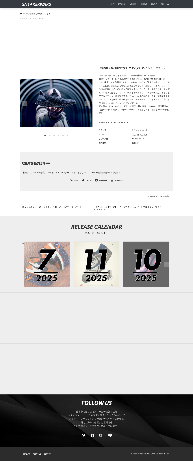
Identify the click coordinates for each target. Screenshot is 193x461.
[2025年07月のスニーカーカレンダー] (47, 264)
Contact (47, 454)
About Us (37, 454)
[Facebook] (92, 435)
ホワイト (143, 134)
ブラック (135, 134)
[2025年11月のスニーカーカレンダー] (96, 264)
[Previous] (56, 207)
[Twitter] (84, 435)
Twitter (87, 180)
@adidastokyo (128, 109)
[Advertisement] (96, 44)
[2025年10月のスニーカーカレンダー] (146, 264)
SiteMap (26, 454)
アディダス (136, 130)
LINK (75, 180)
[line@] (109, 435)
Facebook (101, 180)
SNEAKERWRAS (150, 454)
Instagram (117, 180)
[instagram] (101, 435)
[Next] (128, 208)
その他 (144, 130)
